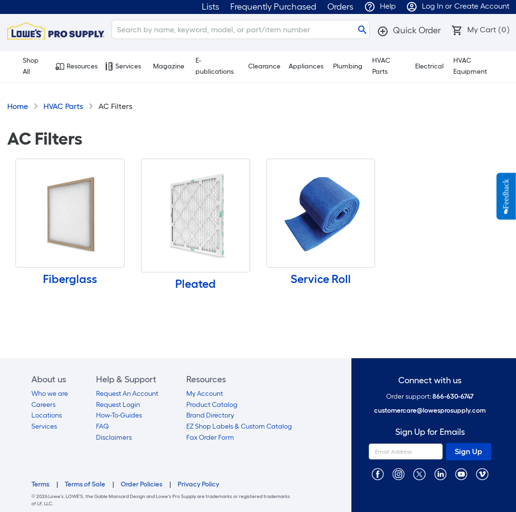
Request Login (118, 405)
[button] (409, 30)
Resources (77, 66)
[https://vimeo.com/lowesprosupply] (481, 474)
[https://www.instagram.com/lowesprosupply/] (398, 474)
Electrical (429, 66)
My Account (204, 394)
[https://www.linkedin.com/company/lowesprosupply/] (440, 474)
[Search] (241, 29)
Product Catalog (211, 405)
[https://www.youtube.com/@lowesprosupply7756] (461, 474)
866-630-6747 (453, 396)
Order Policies (141, 484)
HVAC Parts (381, 66)
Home (17, 106)
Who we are (49, 394)
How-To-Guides (119, 415)
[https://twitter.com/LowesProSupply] (419, 474)
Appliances (306, 66)
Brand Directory (210, 415)
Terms (40, 484)
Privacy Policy (198, 484)
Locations (46, 415)
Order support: (430, 396)
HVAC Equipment (470, 66)
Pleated (195, 284)
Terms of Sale (85, 484)
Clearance (264, 66)
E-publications (214, 66)
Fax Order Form (210, 437)
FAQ (102, 426)
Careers (43, 405)
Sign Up (468, 451)
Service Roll (321, 279)
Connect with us (429, 381)
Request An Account (127, 394)
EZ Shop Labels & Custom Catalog (239, 426)
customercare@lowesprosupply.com (430, 410)
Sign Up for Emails (430, 432)
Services (122, 66)
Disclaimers (114, 437)
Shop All (25, 66)
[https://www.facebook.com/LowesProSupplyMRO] (377, 474)
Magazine (168, 66)
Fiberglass (70, 279)
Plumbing (348, 66)
